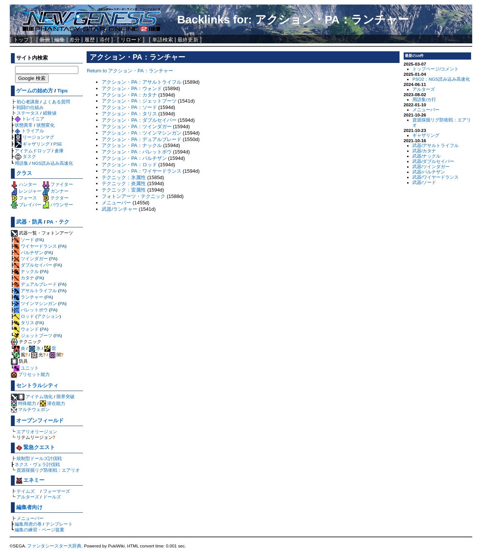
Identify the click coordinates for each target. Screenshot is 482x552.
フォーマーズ (56, 491)
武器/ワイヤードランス (435, 177)
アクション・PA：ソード (129, 107)
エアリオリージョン (37, 431)
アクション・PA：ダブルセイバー (139, 120)
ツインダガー (31, 258)
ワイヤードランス (35, 246)
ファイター (58, 184)
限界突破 (65, 396)
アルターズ (28, 496)
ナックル (26, 271)
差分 (74, 40)
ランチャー (28, 296)
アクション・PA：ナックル (132, 145)
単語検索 (162, 40)
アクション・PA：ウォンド (132, 88)
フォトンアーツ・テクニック (133, 196)
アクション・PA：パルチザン (134, 158)
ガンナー (56, 191)
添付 (104, 40)
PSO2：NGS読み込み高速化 (441, 79)
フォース (24, 197)
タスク (25, 156)
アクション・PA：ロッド (129, 164)
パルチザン (28, 252)
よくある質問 (56, 101)
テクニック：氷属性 (124, 177)
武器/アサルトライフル (435, 145)
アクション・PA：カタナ (129, 95)
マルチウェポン (30, 409)
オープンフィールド (40, 420)
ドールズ (52, 496)
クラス (24, 173)
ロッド (24, 316)
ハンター (24, 184)
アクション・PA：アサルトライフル (141, 82)
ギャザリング (32, 143)
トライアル (29, 130)
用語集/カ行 (424, 99)
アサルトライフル (35, 290)
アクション (48, 316)
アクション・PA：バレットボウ (136, 152)
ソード (24, 239)
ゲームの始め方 (34, 91)
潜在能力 (52, 403)
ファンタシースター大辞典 (54, 546)
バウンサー (58, 204)
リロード (131, 40)
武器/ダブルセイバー (433, 161)
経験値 (49, 112)
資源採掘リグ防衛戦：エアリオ (48, 470)
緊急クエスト (35, 447)
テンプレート (59, 523)
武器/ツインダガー (431, 166)
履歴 (89, 40)
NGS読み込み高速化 (52, 163)
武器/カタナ (424, 150)
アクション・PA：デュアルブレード (141, 139)
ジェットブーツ (33, 335)
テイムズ (26, 491)
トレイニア (29, 118)
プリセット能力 (30, 374)
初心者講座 (28, 101)
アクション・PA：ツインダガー (136, 126)
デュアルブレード (35, 284)
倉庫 (59, 150)
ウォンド (26, 329)
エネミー (30, 480)
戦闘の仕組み (30, 107)
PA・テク (58, 222)
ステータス (28, 112)
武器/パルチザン (428, 171)
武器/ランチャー (119, 209)
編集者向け (29, 507)
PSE (57, 143)
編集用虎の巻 (28, 523)
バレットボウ (31, 309)
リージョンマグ (34, 137)
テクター (56, 197)
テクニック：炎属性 (124, 183)
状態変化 (46, 125)
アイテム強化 (39, 396)
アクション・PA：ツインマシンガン (141, 133)
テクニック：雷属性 (124, 190)
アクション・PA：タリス (129, 114)
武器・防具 (29, 222)
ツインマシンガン (35, 303)
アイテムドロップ (33, 150)
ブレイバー (26, 204)
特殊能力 (23, 403)
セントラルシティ (37, 385)
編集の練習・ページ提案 (39, 529)
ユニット (26, 367)
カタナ (24, 277)
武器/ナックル (426, 155)
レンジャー (26, 191)
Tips (62, 91)
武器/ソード (424, 182)
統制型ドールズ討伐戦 (39, 458)
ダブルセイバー (33, 264)
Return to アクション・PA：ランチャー (130, 71)
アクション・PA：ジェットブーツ (139, 101)
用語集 (21, 163)
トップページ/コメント (435, 68)
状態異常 (24, 125)
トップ (21, 40)
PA (40, 239)
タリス (24, 322)
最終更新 (187, 40)
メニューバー (30, 518)
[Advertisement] (243, 267)
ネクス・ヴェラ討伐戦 (37, 464)
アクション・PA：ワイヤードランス (141, 171)
